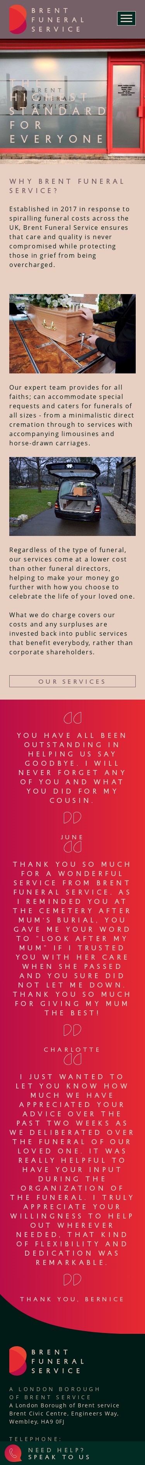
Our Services (72, 681)
